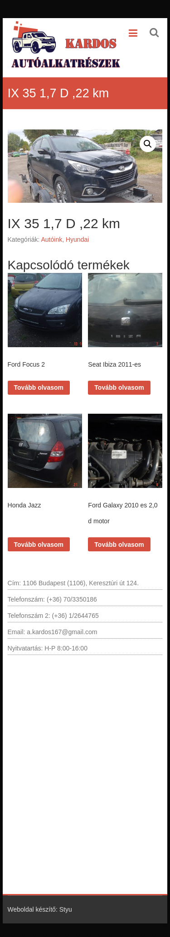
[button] (148, 144)
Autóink (51, 239)
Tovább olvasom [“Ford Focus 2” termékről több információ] (38, 387)
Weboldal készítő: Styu (40, 909)
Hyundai (77, 239)
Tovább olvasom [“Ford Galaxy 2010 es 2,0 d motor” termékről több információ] (119, 544)
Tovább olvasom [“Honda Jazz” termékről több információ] (38, 544)
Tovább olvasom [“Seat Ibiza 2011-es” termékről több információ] (119, 387)
